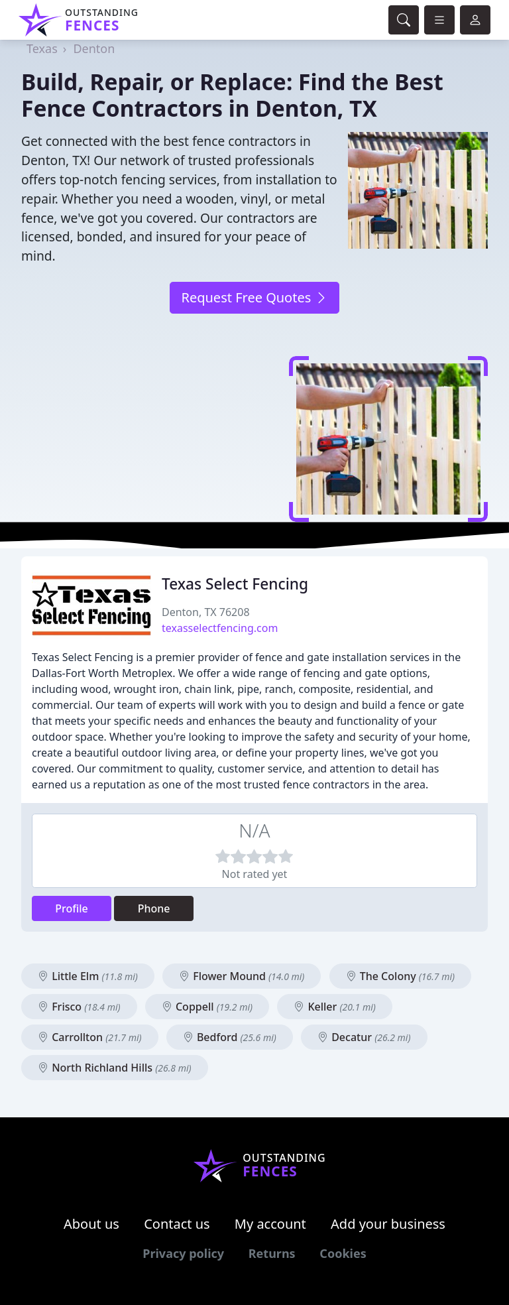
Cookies (342, 1253)
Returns (272, 1253)
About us (91, 1224)
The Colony (400, 976)
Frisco (79, 1006)
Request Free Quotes (254, 297)
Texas (42, 48)
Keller (335, 1006)
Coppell (207, 1006)
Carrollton (90, 1037)
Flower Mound (241, 976)
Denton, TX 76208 (206, 612)
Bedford (229, 1037)
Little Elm (88, 976)
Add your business (388, 1224)
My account (270, 1224)
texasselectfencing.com (220, 628)
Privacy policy (183, 1253)
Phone (154, 908)
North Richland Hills (115, 1067)
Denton (94, 48)
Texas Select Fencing (235, 584)
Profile (71, 908)
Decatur (364, 1037)
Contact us (177, 1224)
